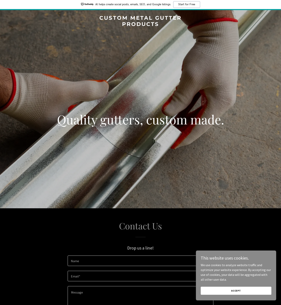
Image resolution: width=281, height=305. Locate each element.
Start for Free (186, 4)
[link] (140, 25)
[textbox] (140, 261)
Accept (236, 290)
